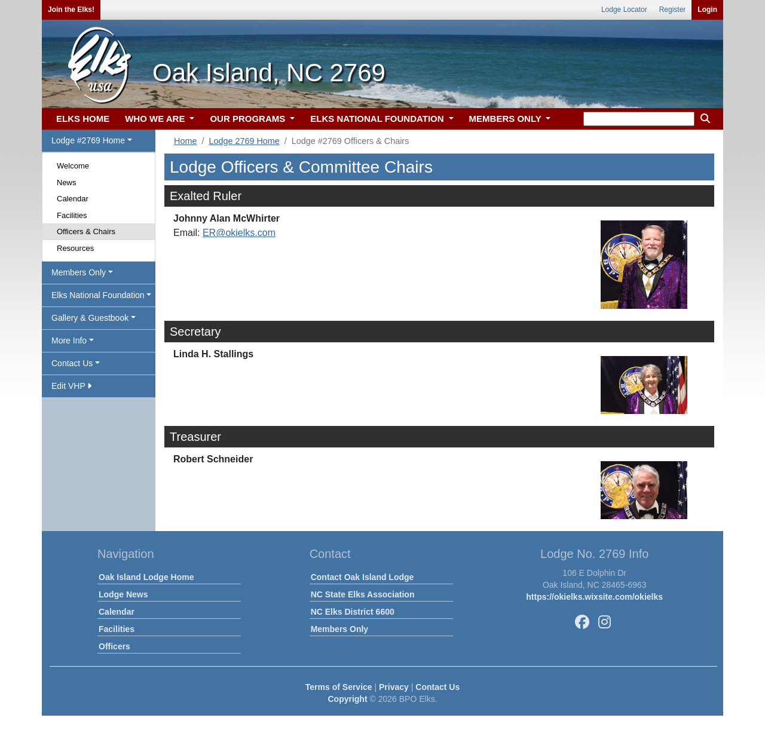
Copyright (347, 699)
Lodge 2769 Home (244, 141)
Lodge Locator (624, 9)
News (66, 182)
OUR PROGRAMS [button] (248, 119)
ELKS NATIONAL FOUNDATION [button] (378, 119)
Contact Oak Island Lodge (362, 577)
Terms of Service (338, 687)
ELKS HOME (82, 119)
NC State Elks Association (363, 594)
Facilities (72, 215)
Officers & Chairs (86, 231)
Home (185, 141)
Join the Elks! (71, 9)
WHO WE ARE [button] (156, 119)
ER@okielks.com (239, 233)
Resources (75, 248)
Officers (114, 646)
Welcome (73, 165)
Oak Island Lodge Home (146, 577)
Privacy (394, 687)
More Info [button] (69, 340)
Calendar (72, 198)
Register (672, 9)
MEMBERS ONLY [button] (506, 119)
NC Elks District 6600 (352, 611)
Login (707, 9)
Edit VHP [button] (71, 386)
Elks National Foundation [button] (98, 295)
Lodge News (123, 594)
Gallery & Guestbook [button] (89, 318)
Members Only (339, 629)
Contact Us (437, 687)
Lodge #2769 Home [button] (88, 140)
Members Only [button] (78, 272)
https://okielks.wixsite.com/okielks (594, 597)
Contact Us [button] (72, 363)
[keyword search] (638, 119)
